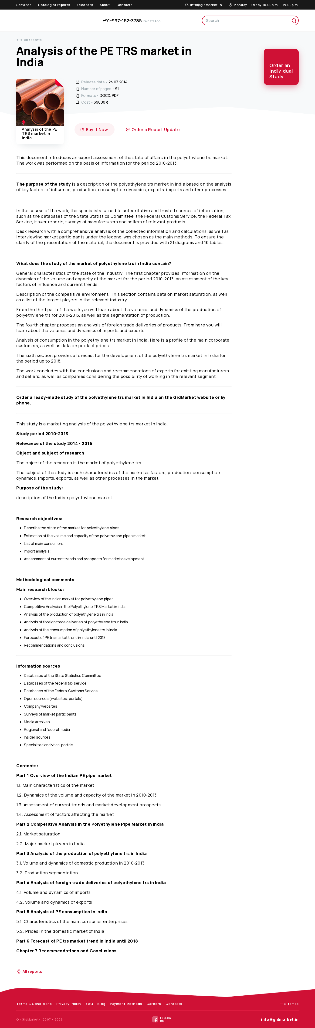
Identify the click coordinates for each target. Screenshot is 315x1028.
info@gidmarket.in (280, 1019)
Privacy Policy (68, 1003)
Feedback (85, 5)
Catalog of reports (54, 5)
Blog (101, 1003)
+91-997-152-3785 (131, 20)
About (105, 5)
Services (23, 5)
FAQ (89, 1003)
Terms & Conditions (34, 1003)
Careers (153, 1003)
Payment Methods (126, 1003)
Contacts (124, 5)
